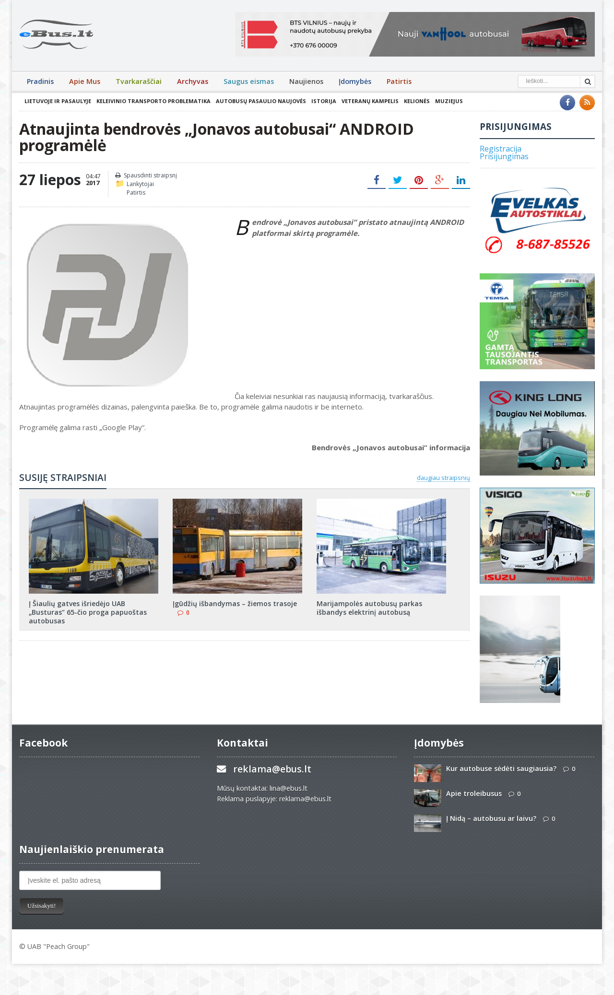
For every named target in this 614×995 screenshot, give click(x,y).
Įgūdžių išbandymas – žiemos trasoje (235, 603)
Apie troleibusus (474, 793)
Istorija (323, 101)
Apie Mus (84, 81)
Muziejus (449, 101)
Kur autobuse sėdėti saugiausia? (501, 768)
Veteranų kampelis (370, 101)
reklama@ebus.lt (272, 768)
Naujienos (306, 81)
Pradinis (40, 81)
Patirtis (399, 81)
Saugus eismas (249, 81)
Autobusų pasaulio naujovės (261, 101)
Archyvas (192, 81)
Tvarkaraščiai (139, 81)
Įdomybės (355, 81)
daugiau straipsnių (443, 477)
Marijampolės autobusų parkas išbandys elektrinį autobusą (369, 608)
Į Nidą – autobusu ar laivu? (491, 818)
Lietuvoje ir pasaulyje (57, 101)
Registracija (500, 148)
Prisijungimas (504, 156)
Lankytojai (140, 184)
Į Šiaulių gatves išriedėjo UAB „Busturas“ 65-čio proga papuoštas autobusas (88, 612)
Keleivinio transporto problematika (153, 101)
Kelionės (417, 101)
